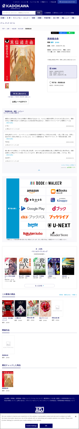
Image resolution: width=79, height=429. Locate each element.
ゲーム (2, 23)
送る (71, 32)
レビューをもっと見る (68, 165)
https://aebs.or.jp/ (32, 404)
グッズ (7, 23)
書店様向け (47, 382)
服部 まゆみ (55, 42)
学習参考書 (48, 18)
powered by (68, 167)
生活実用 (57, 18)
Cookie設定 (53, 384)
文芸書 (3, 18)
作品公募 (53, 2)
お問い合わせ (20, 384)
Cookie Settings (31, 427)
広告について (26, 382)
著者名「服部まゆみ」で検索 (67, 294)
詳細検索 (47, 13)
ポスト (55, 32)
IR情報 (12, 382)
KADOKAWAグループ (68, 382)
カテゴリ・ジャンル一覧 (21, 2)
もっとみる (38, 285)
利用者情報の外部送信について (66, 384)
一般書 (34, 18)
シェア (63, 32)
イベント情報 (69, 13)
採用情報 (18, 382)
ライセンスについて (36, 382)
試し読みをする (19, 93)
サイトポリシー (44, 384)
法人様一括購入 (55, 382)
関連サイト (45, 2)
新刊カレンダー (57, 13)
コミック (26, 18)
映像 (74, 18)
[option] (8, 347)
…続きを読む (9, 123)
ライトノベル (17, 18)
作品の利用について (9, 384)
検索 (38, 13)
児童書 (40, 18)
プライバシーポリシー (32, 384)
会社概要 (6, 382)
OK (46, 427)
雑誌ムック (66, 18)
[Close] (75, 417)
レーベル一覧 (35, 2)
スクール (12, 23)
